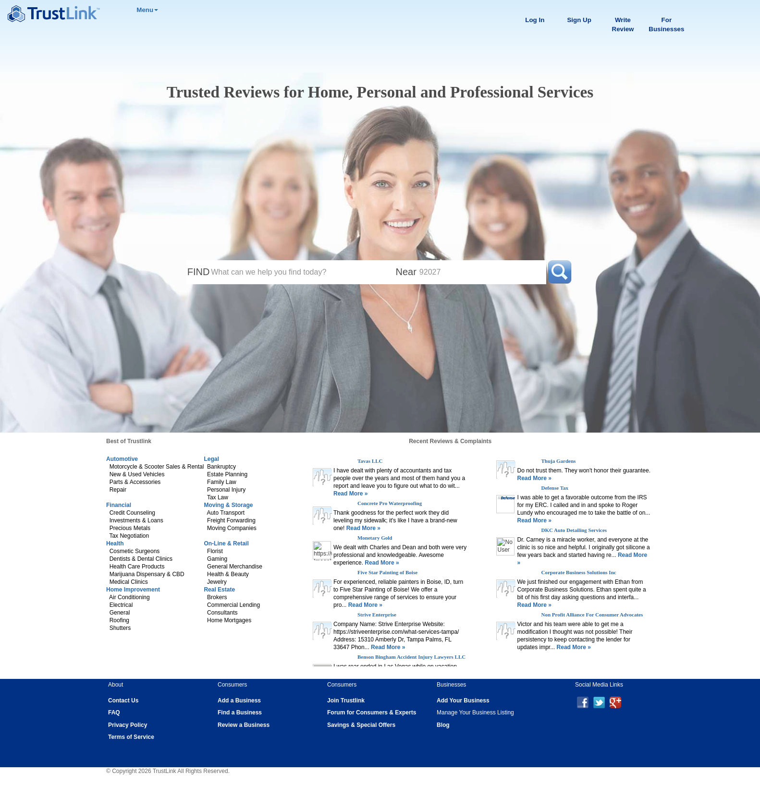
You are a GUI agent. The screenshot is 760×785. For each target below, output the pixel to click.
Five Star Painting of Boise (387, 572)
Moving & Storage (228, 505)
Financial (118, 505)
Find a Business (240, 712)
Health (115, 543)
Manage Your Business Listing (475, 712)
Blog (443, 725)
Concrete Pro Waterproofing (389, 503)
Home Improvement (133, 589)
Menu (147, 9)
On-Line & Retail (226, 543)
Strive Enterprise (376, 614)
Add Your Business (463, 700)
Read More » (350, 493)
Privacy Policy (127, 725)
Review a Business (244, 725)
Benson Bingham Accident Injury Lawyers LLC (411, 657)
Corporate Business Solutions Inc (578, 572)
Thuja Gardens (558, 461)
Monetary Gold (374, 538)
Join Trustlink (346, 700)
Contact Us (123, 700)
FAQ (114, 712)
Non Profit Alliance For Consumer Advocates (592, 614)
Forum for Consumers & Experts (371, 712)
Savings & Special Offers (361, 725)
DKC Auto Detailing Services (574, 530)
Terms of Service (131, 737)
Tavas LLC (369, 461)
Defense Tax (554, 488)
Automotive (122, 459)
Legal (211, 459)
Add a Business (239, 700)
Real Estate (219, 589)
